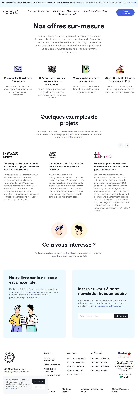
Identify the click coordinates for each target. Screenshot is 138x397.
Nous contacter (125, 12)
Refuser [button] (39, 387)
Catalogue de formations (39, 11)
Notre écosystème (91, 11)
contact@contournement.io (76, 253)
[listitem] (67, 182)
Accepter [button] (38, 381)
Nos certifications (75, 366)
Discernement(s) (75, 370)
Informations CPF (52, 375)
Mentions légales (66, 390)
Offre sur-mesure (52, 365)
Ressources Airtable (100, 358)
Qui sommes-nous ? (67, 14)
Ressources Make (99, 370)
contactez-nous (74, 137)
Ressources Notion (100, 366)
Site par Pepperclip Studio (120, 390)
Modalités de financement (50, 370)
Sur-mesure (58, 11)
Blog (105, 11)
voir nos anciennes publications (105, 306)
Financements (73, 11)
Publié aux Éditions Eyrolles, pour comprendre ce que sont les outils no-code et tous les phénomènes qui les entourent (34, 293)
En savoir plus (12, 388)
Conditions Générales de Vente (92, 390)
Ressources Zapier (99, 362)
